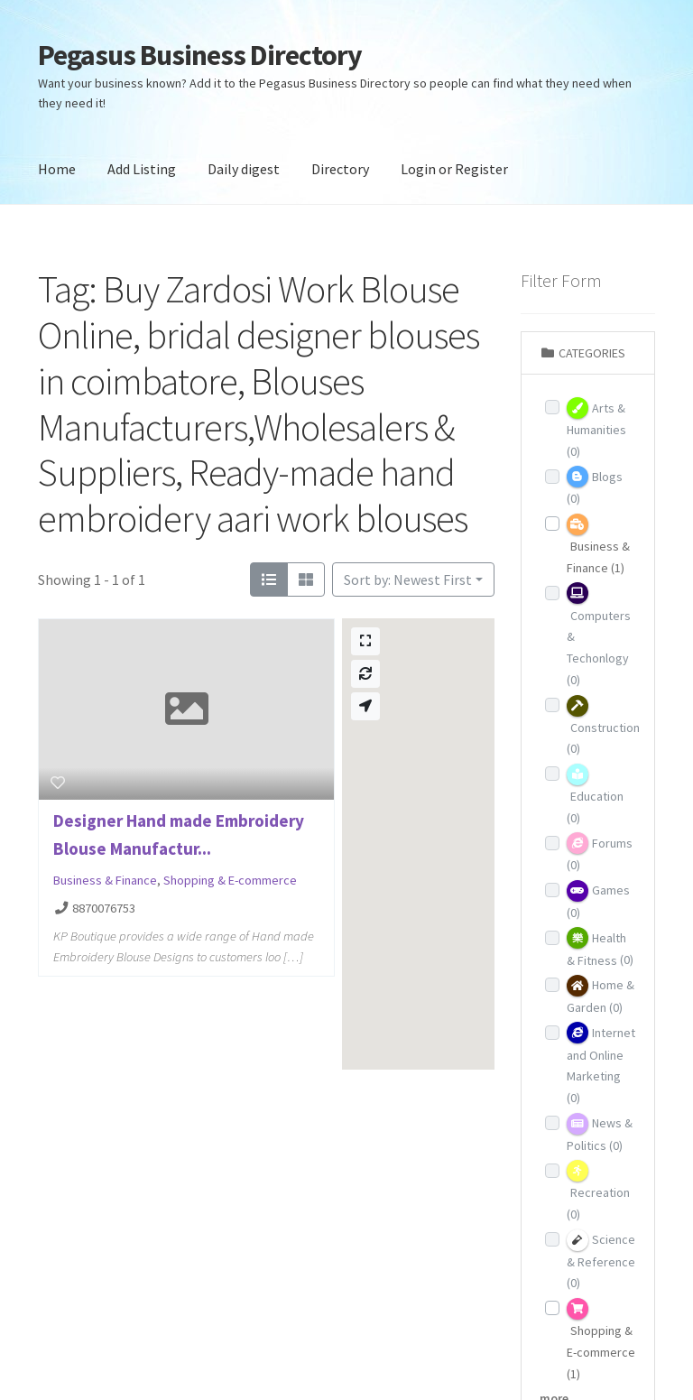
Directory (340, 169)
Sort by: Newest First (408, 579)
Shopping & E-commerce (230, 880)
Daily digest (244, 169)
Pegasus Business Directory (200, 55)
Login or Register (454, 169)
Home (57, 169)
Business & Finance (105, 880)
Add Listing (141, 169)
